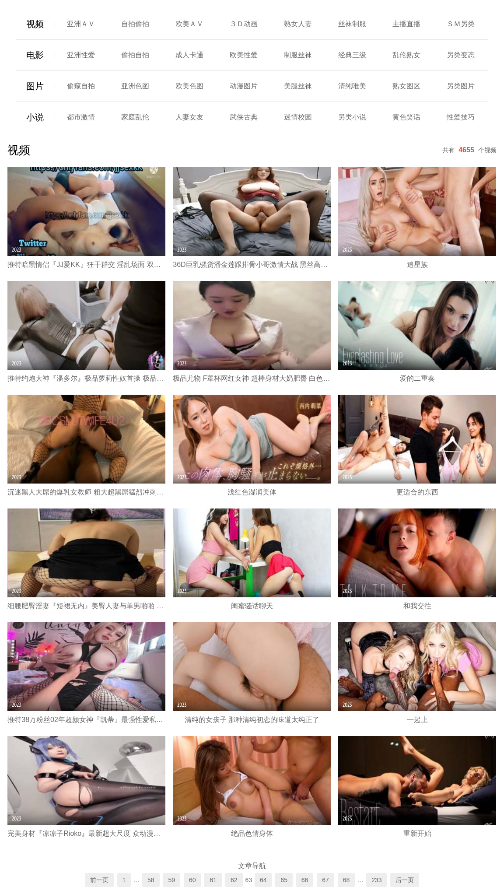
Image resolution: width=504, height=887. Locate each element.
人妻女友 (189, 117)
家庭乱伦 (135, 117)
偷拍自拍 (135, 55)
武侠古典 (244, 117)
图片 (35, 86)
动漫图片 (244, 86)
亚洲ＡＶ (81, 24)
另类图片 (461, 86)
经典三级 (352, 55)
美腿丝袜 (298, 86)
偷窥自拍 (81, 86)
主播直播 (406, 24)
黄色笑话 (406, 117)
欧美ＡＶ (189, 24)
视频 (35, 24)
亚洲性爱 (81, 55)
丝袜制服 (352, 24)
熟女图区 (406, 86)
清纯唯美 (352, 86)
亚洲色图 (135, 86)
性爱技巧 (461, 117)
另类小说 (352, 117)
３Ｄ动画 (244, 24)
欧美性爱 (244, 55)
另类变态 (461, 55)
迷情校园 (298, 117)
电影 (35, 55)
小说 (35, 117)
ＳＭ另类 (461, 24)
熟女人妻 (298, 24)
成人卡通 (189, 55)
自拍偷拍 (135, 24)
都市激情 (81, 117)
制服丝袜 (298, 55)
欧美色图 (189, 86)
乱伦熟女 (406, 55)
